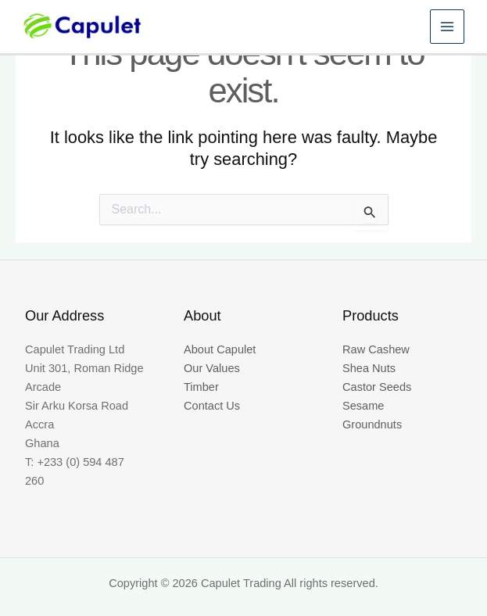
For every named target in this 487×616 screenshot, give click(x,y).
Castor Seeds (376, 387)
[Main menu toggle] (445, 31)
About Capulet (220, 349)
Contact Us (212, 405)
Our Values (212, 368)
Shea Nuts (369, 368)
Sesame (363, 405)
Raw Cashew (376, 349)
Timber (201, 387)
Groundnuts (372, 424)
